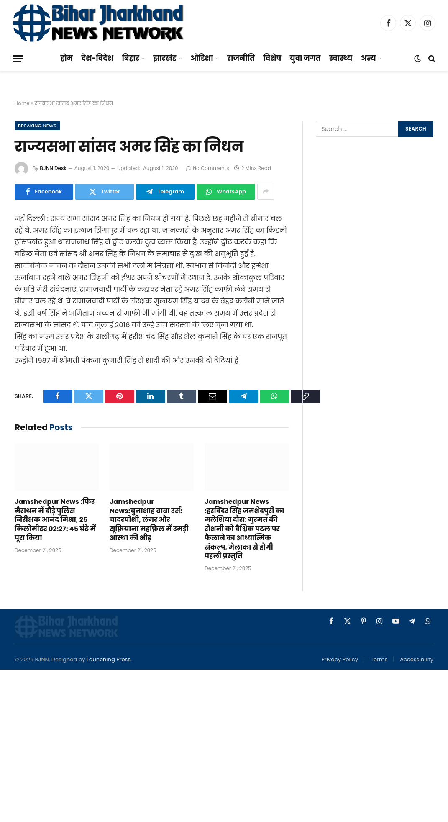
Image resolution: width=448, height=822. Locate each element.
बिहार (130, 58)
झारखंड (164, 58)
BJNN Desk (53, 168)
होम (66, 58)
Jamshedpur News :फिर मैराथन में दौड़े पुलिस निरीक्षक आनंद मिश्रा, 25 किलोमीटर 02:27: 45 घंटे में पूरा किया (55, 520)
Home (22, 103)
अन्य (368, 58)
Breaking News (37, 125)
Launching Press (109, 659)
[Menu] (18, 58)
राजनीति (241, 58)
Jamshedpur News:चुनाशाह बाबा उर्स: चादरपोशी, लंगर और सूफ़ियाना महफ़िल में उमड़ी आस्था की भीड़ (149, 520)
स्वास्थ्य (340, 58)
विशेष (272, 58)
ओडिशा (201, 58)
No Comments (207, 168)
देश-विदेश (98, 58)
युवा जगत (305, 58)
